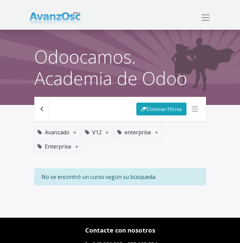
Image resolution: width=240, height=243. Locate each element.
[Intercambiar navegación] (195, 109)
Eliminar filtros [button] (161, 109)
